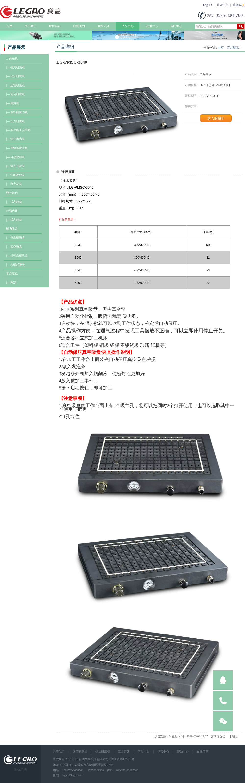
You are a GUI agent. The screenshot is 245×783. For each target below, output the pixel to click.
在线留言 (202, 751)
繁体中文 (222, 5)
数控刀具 (103, 26)
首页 (9, 26)
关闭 (234, 736)
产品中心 (128, 26)
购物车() (239, 5)
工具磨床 (124, 751)
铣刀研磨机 (80, 751)
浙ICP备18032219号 (121, 759)
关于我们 (31, 26)
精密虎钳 (79, 26)
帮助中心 (183, 751)
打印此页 (218, 736)
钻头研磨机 (102, 751)
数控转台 (55, 26)
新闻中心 (176, 26)
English (207, 5)
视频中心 (152, 26)
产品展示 (233, 47)
